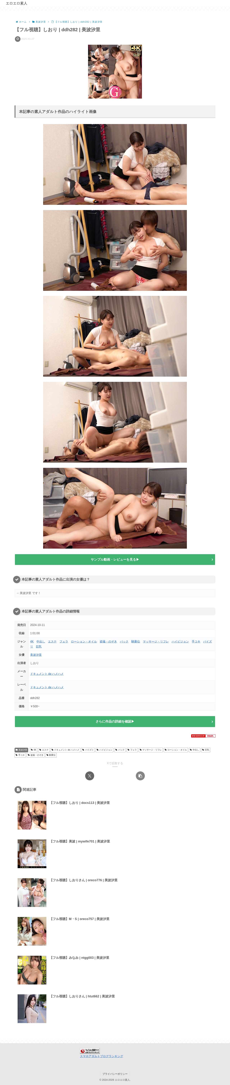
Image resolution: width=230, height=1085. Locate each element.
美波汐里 (36, 654)
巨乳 (39, 646)
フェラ (63, 641)
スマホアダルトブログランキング (101, 1056)
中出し (40, 641)
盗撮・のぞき (108, 641)
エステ (52, 641)
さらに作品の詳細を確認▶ (115, 721)
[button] (140, 775)
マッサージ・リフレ (156, 641)
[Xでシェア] (89, 775)
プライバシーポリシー (115, 1073)
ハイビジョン (180, 641)
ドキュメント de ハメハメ (47, 673)
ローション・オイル (84, 641)
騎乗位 (135, 641)
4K (32, 641)
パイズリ (88, 750)
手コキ (196, 641)
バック (124, 641)
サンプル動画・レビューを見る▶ (115, 559)
